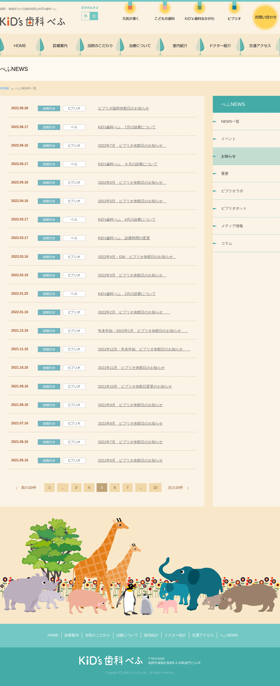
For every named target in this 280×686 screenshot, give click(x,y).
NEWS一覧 (230, 121)
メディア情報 (232, 226)
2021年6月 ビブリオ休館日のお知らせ (130, 460)
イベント (228, 139)
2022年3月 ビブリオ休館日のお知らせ (132, 275)
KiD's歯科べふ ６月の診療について (127, 164)
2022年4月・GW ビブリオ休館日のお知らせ (137, 257)
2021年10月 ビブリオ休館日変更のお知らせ (135, 386)
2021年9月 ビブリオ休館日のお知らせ (130, 405)
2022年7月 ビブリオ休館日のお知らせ (132, 145)
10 (155, 487)
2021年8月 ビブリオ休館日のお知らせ (130, 423)
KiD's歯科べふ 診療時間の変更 (124, 238)
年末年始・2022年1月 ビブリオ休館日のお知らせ (143, 331)
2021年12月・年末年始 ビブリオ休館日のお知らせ (144, 349)
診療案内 (71, 635)
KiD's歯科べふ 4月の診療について (127, 219)
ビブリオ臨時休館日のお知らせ (123, 108)
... (62, 487)
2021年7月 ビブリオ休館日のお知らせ (130, 442)
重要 (224, 173)
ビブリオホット (234, 208)
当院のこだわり (97, 635)
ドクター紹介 (175, 635)
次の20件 (175, 487)
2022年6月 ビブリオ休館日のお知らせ (132, 182)
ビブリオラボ (232, 191)
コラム (226, 243)
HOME (4, 88)
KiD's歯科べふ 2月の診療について (127, 294)
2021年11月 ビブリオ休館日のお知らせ (131, 368)
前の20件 (28, 487)
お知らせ (228, 156)
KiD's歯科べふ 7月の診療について (127, 127)
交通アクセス (203, 635)
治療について (127, 635)
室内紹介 (151, 635)
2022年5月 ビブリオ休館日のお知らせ (132, 201)
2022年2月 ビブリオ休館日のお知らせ (134, 312)
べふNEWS (229, 635)
